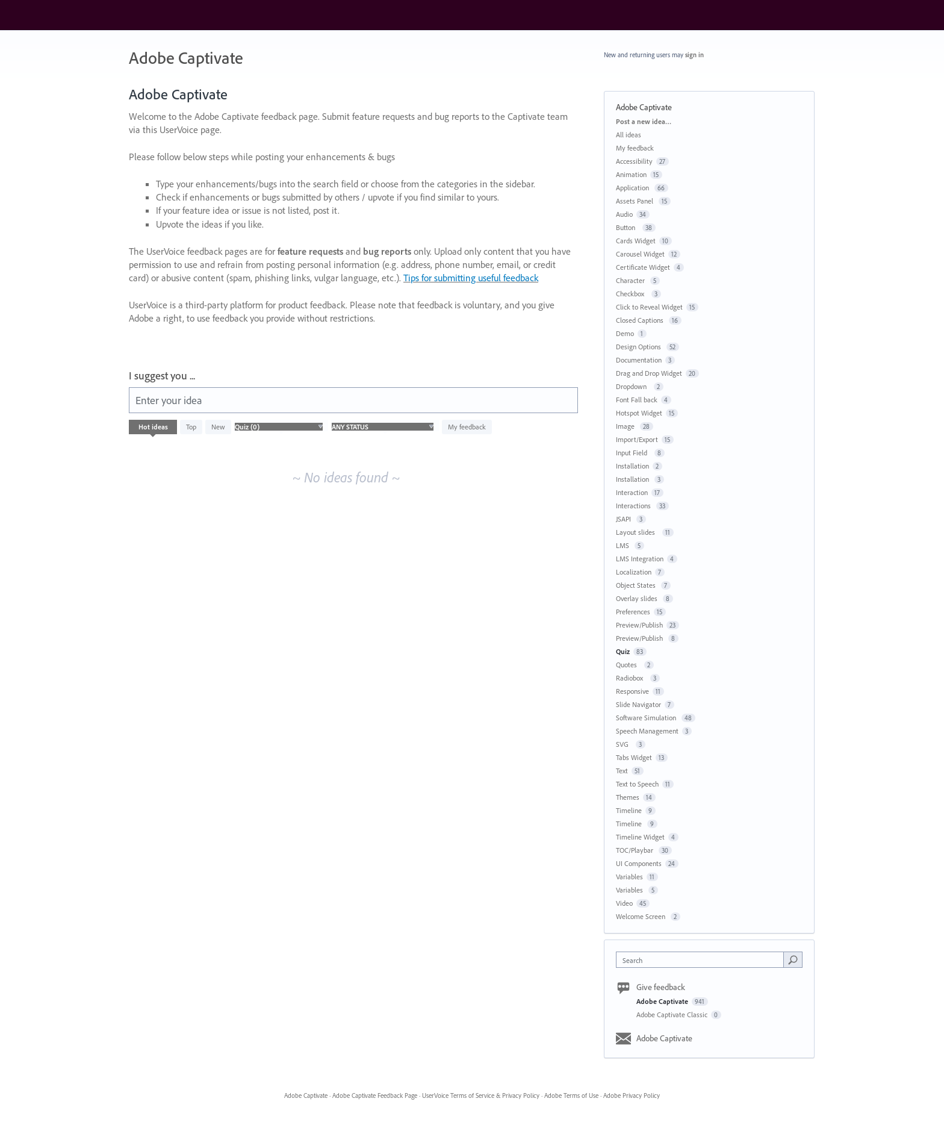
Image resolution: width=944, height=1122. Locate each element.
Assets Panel (635, 200)
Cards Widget (636, 240)
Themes (627, 797)
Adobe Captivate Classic (672, 1014)
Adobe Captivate (663, 1001)
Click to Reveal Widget (649, 306)
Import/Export (637, 439)
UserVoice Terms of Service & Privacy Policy (480, 1095)
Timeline (629, 810)
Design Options (639, 346)
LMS (623, 545)
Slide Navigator (638, 704)
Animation (631, 174)
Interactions (634, 505)
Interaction (632, 492)
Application (633, 187)
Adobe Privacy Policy (631, 1095)
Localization (633, 571)
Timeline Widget (640, 836)
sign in (694, 55)
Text (622, 770)
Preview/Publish (639, 624)
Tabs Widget (634, 757)
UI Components (639, 863)
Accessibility (634, 161)
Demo (625, 333)
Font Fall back (636, 399)
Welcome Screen (641, 916)
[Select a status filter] (382, 427)
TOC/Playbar (635, 850)
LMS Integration (639, 558)
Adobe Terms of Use (571, 1095)
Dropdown (633, 386)
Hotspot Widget (639, 412)
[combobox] (703, 959)
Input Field (633, 452)
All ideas (628, 134)
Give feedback (660, 987)
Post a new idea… (643, 121)
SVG (624, 744)
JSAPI (624, 518)
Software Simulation (647, 717)
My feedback (467, 426)
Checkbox (632, 293)
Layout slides (637, 532)
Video (624, 903)
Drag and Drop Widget (649, 373)
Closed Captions (640, 320)
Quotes (628, 664)
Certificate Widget (643, 267)
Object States (636, 585)
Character (631, 280)
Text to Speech (637, 783)
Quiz (623, 651)
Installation (632, 465)
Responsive (632, 691)
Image (626, 426)
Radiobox (631, 677)
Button (627, 227)
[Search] (793, 959)
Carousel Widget (640, 253)
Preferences (633, 611)
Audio (624, 214)
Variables (629, 876)
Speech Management (647, 730)
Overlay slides (637, 598)
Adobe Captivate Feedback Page (374, 1095)
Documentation (639, 359)
